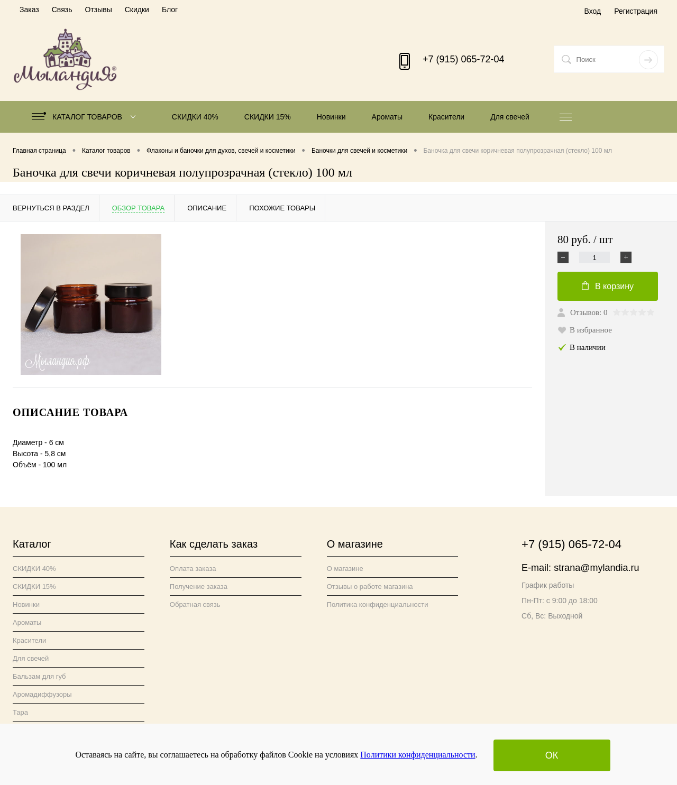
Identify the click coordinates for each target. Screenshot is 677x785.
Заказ (29, 9)
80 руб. (584, 239)
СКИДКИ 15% (267, 117)
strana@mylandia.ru (596, 567)
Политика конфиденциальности (377, 604)
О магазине (345, 568)
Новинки (331, 117)
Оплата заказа (193, 568)
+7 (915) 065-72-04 (464, 59)
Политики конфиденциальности (417, 754)
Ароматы (387, 117)
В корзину (608, 286)
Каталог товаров (86, 117)
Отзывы (98, 9)
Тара (20, 712)
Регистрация (635, 11)
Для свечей (509, 117)
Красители (446, 117)
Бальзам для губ (39, 676)
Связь (62, 9)
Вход (592, 11)
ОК (552, 755)
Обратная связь (195, 604)
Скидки (137, 9)
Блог (170, 9)
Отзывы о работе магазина (370, 586)
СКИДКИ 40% (195, 117)
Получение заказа (198, 586)
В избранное (584, 330)
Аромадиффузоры (42, 694)
